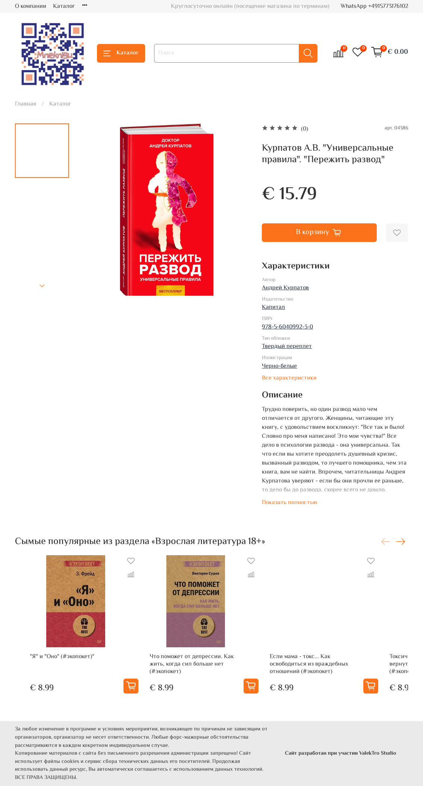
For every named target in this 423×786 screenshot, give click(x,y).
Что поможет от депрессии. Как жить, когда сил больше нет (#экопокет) (200, 675)
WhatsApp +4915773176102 (374, 6)
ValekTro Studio (377, 753)
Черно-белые (279, 366)
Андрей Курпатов (285, 288)
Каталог (64, 6)
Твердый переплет (287, 346)
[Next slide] (42, 286)
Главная (25, 104)
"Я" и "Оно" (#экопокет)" (47, 671)
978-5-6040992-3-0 (287, 327)
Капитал (273, 307)
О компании (30, 6)
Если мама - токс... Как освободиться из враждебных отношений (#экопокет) (338, 675)
